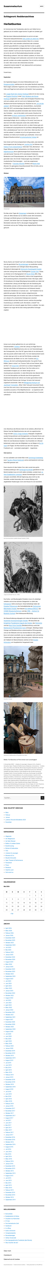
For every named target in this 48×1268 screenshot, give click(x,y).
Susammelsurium (13, 6)
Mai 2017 (8, 1125)
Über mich (7, 1251)
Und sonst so (35, 766)
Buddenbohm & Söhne (12, 1216)
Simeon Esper (30, 784)
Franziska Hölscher (18, 163)
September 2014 (10, 1199)
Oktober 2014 (9, 1197)
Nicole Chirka (30, 274)
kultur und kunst (10, 1230)
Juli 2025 (8, 947)
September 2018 (10, 1087)
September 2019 (10, 1058)
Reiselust (28, 766)
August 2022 (9, 998)
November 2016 (10, 1139)
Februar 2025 (9, 952)
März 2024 (8, 964)
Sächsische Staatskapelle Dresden (31, 269)
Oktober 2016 (9, 1142)
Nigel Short (11, 782)
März (7, 812)
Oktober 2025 (9, 942)
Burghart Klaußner (11, 96)
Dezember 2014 (10, 1192)
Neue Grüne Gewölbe (15, 625)
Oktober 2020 (9, 1027)
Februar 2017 (9, 1132)
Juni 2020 (8, 1036)
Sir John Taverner (39, 784)
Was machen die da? (11, 1242)
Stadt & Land (9, 870)
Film (6, 851)
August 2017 (9, 1118)
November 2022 (10, 993)
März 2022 (8, 1007)
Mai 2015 (8, 1183)
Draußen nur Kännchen (12, 1218)
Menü (41, 6)
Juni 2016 (8, 1151)
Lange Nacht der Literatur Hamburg (31, 778)
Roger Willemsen (33, 782)
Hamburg (25, 773)
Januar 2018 (9, 1106)
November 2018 (10, 1082)
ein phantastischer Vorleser (28, 137)
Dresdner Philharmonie (11, 606)
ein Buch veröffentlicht (19, 115)
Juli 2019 (8, 1063)
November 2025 (10, 940)
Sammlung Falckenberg (35, 458)
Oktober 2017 (9, 1113)
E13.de (7, 1221)
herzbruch (8, 1226)
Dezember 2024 (10, 957)
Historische (38, 623)
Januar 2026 (9, 935)
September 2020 (10, 1029)
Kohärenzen (17, 776)
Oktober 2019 (9, 1055)
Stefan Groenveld (10, 1238)
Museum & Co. (32, 764)
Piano (7, 865)
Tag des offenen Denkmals (15, 460)
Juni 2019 (8, 1065)
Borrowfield (8, 1214)
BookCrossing (9, 846)
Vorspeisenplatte (10, 1233)
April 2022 (8, 1005)
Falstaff (6, 771)
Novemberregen (23, 264)
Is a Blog (8, 1228)
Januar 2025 (9, 954)
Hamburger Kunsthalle (26, 470)
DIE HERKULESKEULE (31, 609)
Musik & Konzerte (10, 858)
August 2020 (9, 1031)
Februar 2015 (9, 1190)
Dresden (21, 769)
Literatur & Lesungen (21, 764)
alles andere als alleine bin (31, 39)
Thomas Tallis (19, 787)
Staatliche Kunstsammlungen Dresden (19, 785)
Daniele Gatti (35, 271)
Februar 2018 (9, 1103)
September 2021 (10, 1017)
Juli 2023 (8, 981)
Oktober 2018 (9, 1084)
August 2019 (9, 1060)
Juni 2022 (8, 1003)
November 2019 (10, 1053)
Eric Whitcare (38, 769)
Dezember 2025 (10, 938)
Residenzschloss (22, 782)
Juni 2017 (8, 1123)
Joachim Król (28, 144)
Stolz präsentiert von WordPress (34, 1264)
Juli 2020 (8, 1034)
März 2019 (8, 1072)
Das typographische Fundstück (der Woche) (18, 1240)
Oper (16, 782)
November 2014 (10, 1195)
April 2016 (8, 1156)
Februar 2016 (9, 1161)
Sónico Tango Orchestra (20, 434)
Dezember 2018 (10, 1079)
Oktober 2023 (9, 974)
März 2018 (8, 1101)
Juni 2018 (8, 1094)
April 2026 (8, 928)
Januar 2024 (9, 966)
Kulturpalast (7, 604)
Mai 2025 (8, 950)
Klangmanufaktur (9, 84)
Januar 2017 (9, 1135)
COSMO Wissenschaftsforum (13, 611)
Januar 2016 (9, 1163)
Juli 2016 (8, 1149)
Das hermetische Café (12, 1223)
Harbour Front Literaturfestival (13, 147)
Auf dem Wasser (10, 841)
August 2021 (9, 1019)
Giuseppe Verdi (8, 773)
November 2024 (10, 959)
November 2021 (10, 1012)
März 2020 (8, 1043)
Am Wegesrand (10, 838)
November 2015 (10, 1168)
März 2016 (8, 1159)
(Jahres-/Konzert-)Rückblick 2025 (15, 820)
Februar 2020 (9, 1046)
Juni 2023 (8, 983)
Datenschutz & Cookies (12, 1259)
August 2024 (9, 962)
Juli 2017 (8, 1120)
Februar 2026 (9, 933)
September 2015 (10, 1173)
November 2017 (10, 1111)
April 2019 (8, 1070)
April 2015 (8, 1185)
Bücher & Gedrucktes (11, 848)
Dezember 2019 (10, 1051)
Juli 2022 (8, 1000)
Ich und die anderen (27, 775)
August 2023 (9, 979)
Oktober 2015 (9, 1171)
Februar (7, 815)
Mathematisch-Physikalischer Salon (21, 780)
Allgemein (8, 836)
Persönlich (8, 863)
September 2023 (10, 976)
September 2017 (10, 1115)
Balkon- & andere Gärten (12, 843)
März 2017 (8, 1130)
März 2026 (8, 930)
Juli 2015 (8, 1178)
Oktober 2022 (9, 995)
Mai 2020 (8, 1039)
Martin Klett (36, 163)
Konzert (11, 778)
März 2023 (8, 988)
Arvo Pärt (9, 767)
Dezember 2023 (10, 969)
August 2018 (9, 1089)
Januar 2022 (9, 1010)
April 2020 (8, 1041)
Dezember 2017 (10, 1108)
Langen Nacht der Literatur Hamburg (17, 94)
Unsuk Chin (15, 366)
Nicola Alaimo (35, 780)
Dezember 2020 (10, 1022)
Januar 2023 (9, 991)
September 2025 (10, 945)
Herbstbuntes (12, 24)
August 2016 (9, 1147)
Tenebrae (17, 346)
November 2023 (10, 971)
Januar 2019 (9, 1077)
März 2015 (8, 1187)
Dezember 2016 (10, 1137)
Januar (7, 817)
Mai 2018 (8, 1096)
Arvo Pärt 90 (15, 767)
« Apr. (12, 913)
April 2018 (8, 1099)
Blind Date (23, 767)
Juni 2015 (8, 1180)
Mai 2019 (8, 1067)
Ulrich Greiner (28, 787)
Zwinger (41, 787)
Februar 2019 (9, 1075)
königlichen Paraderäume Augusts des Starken (18, 623)
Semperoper (22, 213)
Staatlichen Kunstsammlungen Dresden (16, 621)
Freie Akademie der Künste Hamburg (30, 771)
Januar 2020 (9, 1048)
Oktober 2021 (9, 1015)
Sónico (5, 785)
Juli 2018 (8, 1091)
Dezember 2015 (10, 1166)
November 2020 (10, 1024)
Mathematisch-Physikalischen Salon (15, 628)
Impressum (8, 1255)
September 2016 (10, 1144)
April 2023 (8, 986)
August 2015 (9, 1175)
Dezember (8, 822)
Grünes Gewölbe (17, 773)
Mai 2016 (8, 1154)
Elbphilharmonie (9, 151)
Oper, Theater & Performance (17, 766)
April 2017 (8, 1127)
